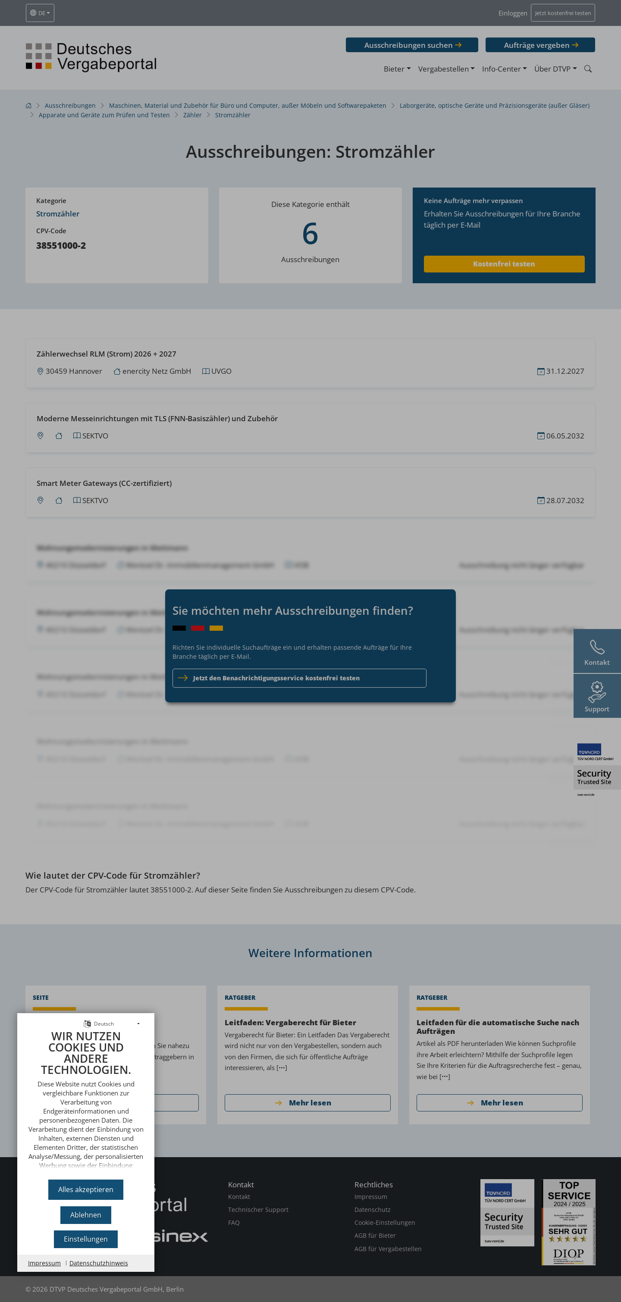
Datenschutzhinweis (98, 1263)
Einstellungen (86, 1239)
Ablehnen (85, 1215)
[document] (86, 1101)
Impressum (44, 1263)
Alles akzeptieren (85, 1189)
